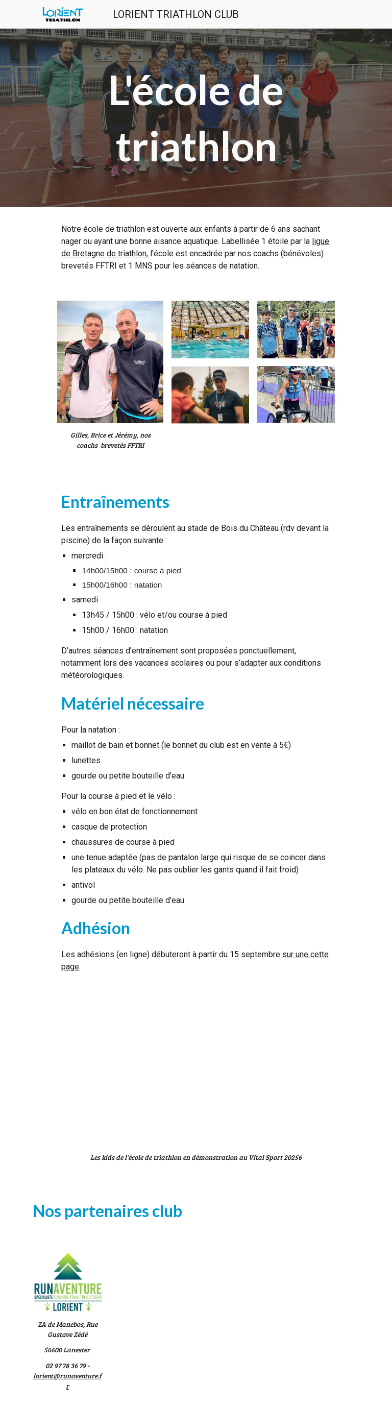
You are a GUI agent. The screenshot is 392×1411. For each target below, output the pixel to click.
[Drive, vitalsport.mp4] (195, 1063)
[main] (196, 117)
